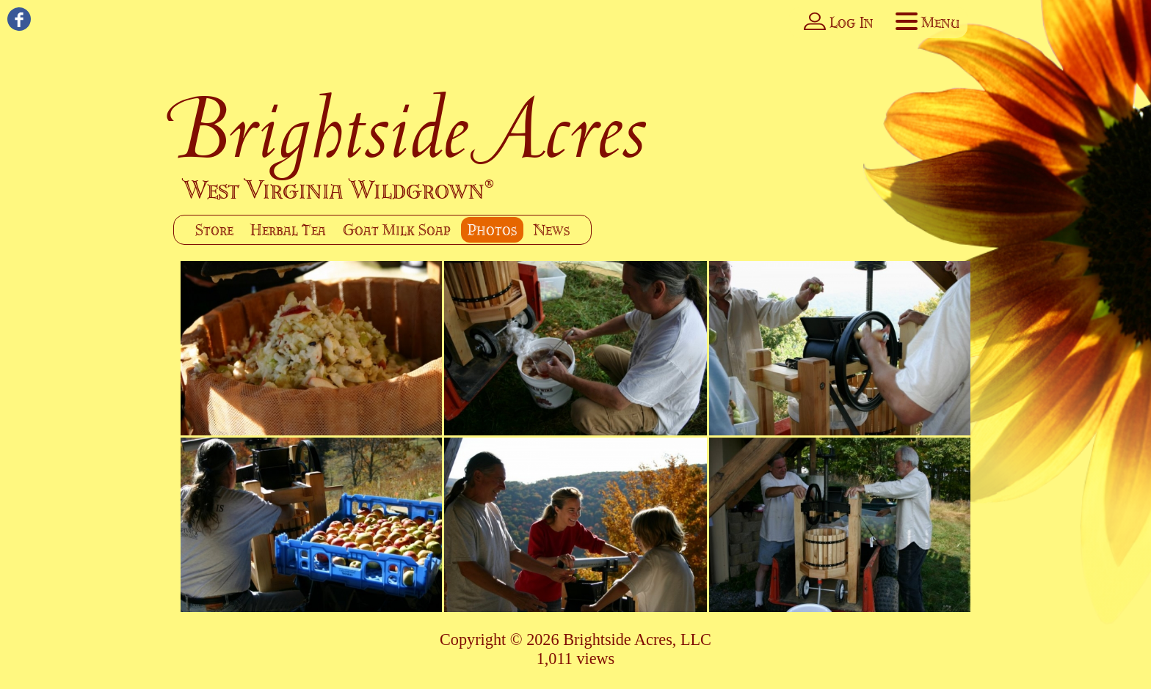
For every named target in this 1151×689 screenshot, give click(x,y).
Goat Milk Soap (397, 229)
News (552, 229)
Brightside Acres (411, 128)
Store (214, 229)
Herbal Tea (288, 229)
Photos (492, 229)
